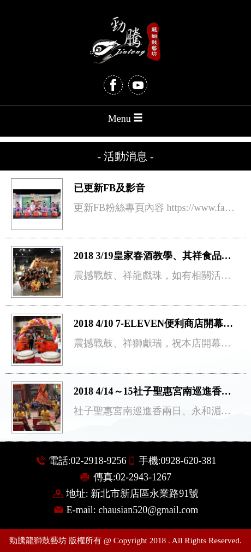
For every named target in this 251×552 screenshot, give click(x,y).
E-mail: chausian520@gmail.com (133, 509)
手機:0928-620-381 (178, 460)
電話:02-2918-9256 (88, 460)
